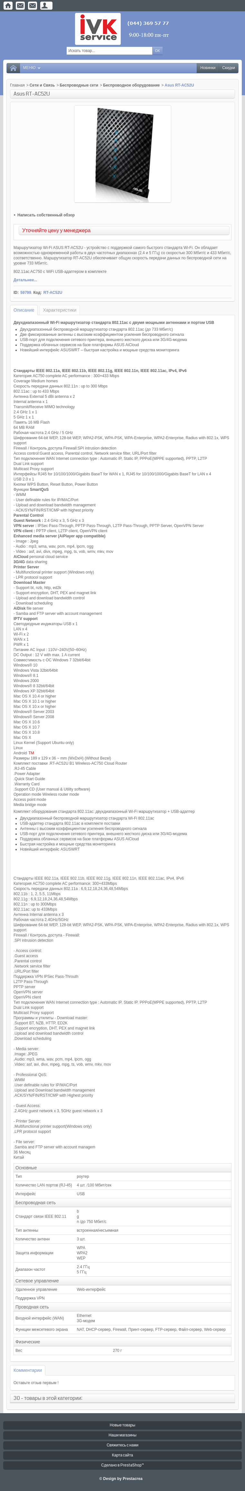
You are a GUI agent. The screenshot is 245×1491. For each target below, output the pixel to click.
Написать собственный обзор (46, 215)
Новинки (207, 68)
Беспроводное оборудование (131, 85)
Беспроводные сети (79, 85)
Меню (32, 68)
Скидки (228, 68)
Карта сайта (122, 1455)
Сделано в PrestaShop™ (122, 1465)
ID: (16, 292)
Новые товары (122, 1425)
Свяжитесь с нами (122, 1445)
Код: (37, 292)
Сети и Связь (42, 85)
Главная (17, 85)
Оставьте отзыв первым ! (36, 1383)
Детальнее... (25, 280)
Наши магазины (122, 1435)
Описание (24, 310)
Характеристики (59, 310)
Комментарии (28, 1370)
